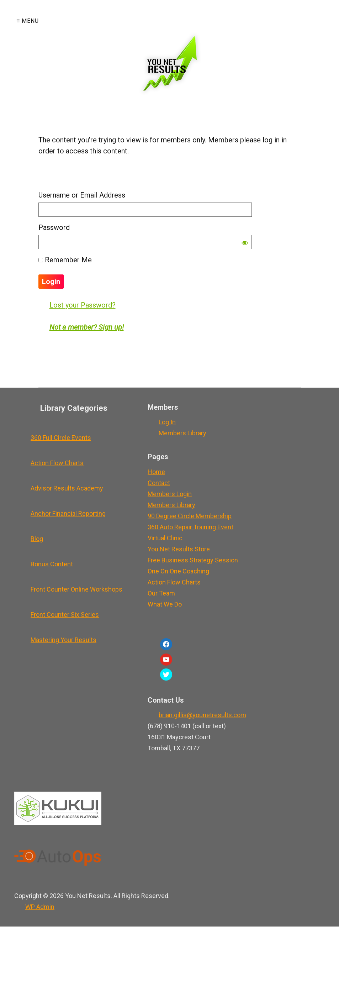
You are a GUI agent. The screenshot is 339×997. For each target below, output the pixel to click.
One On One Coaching (178, 571)
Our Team (161, 593)
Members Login (170, 494)
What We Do (165, 604)
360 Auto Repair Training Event (190, 527)
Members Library (182, 433)
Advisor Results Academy (67, 488)
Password (54, 227)
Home (156, 472)
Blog (37, 538)
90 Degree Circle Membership (190, 516)
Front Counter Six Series (65, 614)
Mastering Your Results (63, 640)
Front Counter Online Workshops (76, 589)
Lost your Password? (82, 305)
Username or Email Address (81, 195)
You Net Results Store (179, 549)
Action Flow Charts (57, 463)
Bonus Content (52, 564)
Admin (39, 907)
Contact (159, 483)
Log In (167, 422)
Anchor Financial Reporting (68, 513)
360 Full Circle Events (61, 437)
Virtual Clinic (165, 538)
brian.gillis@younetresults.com (202, 715)
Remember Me (65, 260)
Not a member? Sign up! (86, 327)
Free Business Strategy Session (193, 560)
